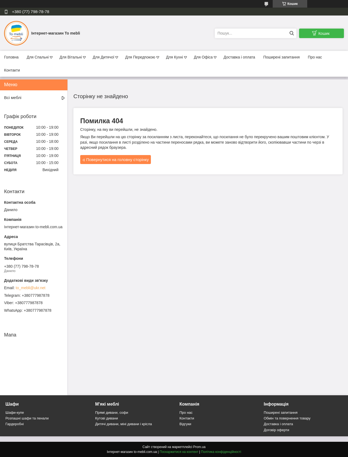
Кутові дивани (106, 418)
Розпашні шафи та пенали (27, 418)
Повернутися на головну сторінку (117, 159)
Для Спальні (38, 57)
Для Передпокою (140, 57)
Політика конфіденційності (221, 452)
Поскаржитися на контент (179, 452)
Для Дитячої (103, 57)
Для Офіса (203, 57)
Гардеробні (14, 424)
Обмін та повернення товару (287, 418)
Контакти (12, 70)
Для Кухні (174, 57)
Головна (11, 57)
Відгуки (185, 424)
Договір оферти (276, 430)
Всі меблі (12, 97)
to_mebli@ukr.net (30, 288)
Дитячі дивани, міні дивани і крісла (123, 424)
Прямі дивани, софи (111, 412)
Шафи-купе (14, 412)
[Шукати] (291, 33)
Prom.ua (199, 447)
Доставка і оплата (239, 57)
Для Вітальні (71, 57)
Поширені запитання (281, 57)
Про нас (315, 57)
